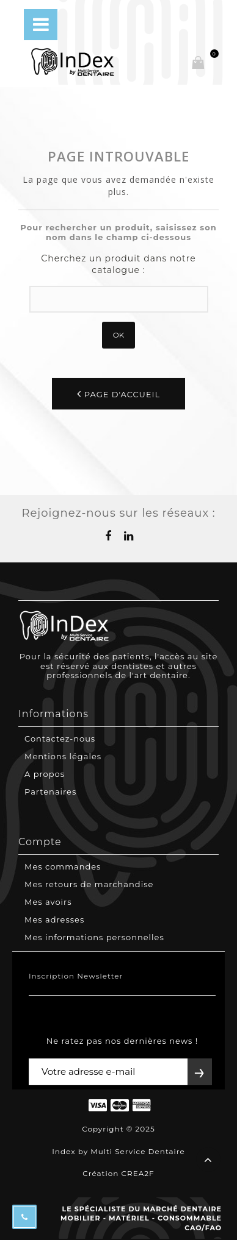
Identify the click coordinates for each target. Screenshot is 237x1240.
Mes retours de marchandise (88, 884)
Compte (40, 842)
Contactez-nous (59, 738)
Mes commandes (62, 866)
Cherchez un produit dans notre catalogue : (118, 264)
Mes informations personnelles (94, 937)
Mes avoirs (48, 902)
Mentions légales (62, 756)
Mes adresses (54, 919)
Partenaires (50, 791)
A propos (44, 774)
